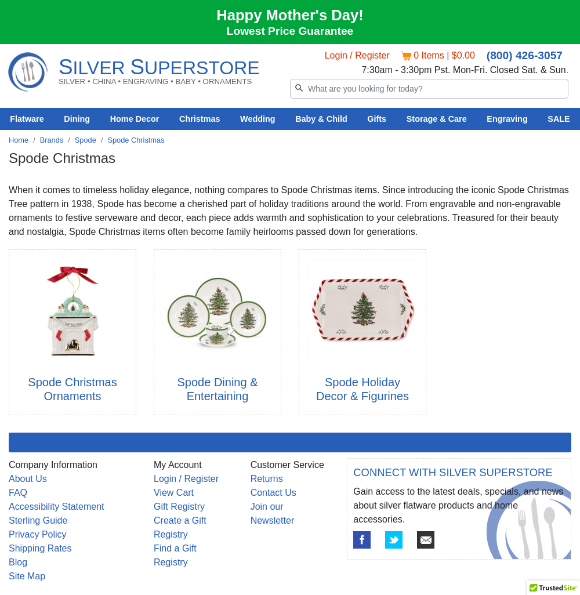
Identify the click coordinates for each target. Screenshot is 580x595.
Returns (267, 479)
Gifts (376, 119)
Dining (77, 119)
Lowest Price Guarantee (290, 31)
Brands (52, 140)
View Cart (174, 493)
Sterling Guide (38, 520)
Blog (18, 562)
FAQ (18, 493)
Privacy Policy (38, 534)
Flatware (27, 119)
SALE (559, 119)
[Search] (429, 89)
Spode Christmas (135, 140)
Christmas (199, 119)
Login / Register (357, 55)
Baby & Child (321, 119)
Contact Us (273, 493)
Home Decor (135, 119)
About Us (28, 479)
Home (18, 140)
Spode (85, 140)
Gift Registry (179, 506)
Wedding (258, 119)
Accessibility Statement (56, 506)
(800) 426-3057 (525, 55)
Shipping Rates (40, 548)
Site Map (27, 576)
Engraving (507, 119)
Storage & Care (437, 119)
